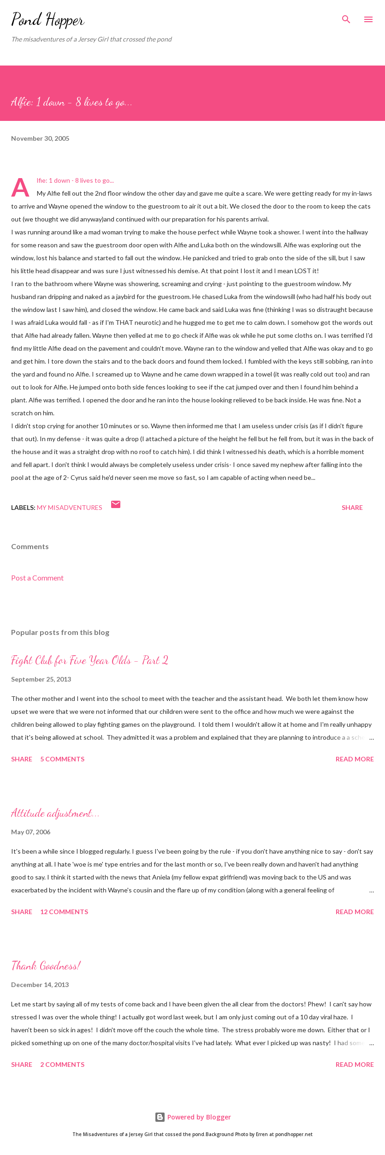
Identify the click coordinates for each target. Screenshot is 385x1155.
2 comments (62, 1064)
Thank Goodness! (45, 965)
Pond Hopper (47, 19)
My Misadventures (69, 507)
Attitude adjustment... (55, 813)
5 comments (62, 759)
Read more (355, 759)
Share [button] (352, 507)
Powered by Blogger (192, 1117)
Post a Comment (37, 577)
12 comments (64, 912)
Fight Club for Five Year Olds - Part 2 (89, 660)
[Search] (346, 16)
